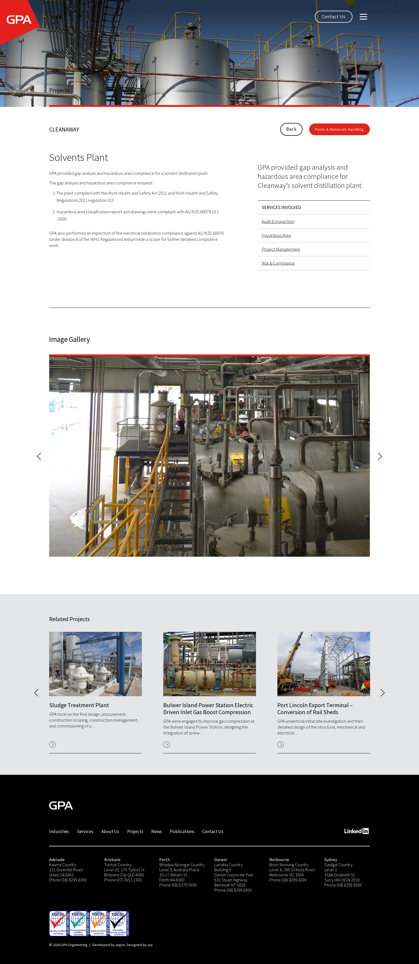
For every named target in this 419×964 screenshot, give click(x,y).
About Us (110, 831)
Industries (59, 831)
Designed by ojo (140, 944)
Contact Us (334, 17)
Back (291, 129)
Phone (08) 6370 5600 (178, 885)
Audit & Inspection (278, 221)
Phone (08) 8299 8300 (68, 879)
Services (85, 831)
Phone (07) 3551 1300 (123, 879)
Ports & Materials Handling (339, 129)
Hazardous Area (276, 235)
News (156, 831)
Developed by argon (108, 944)
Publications (182, 831)
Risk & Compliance (278, 263)
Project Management (281, 249)
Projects (135, 831)
